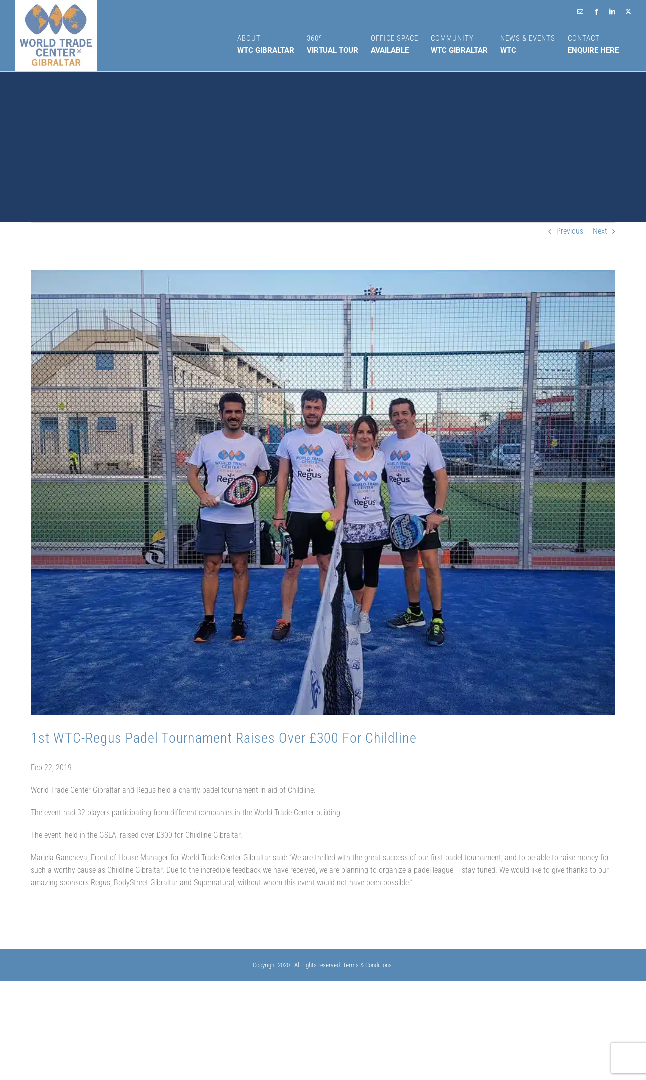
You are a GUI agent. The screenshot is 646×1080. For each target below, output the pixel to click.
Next (600, 231)
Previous (569, 231)
